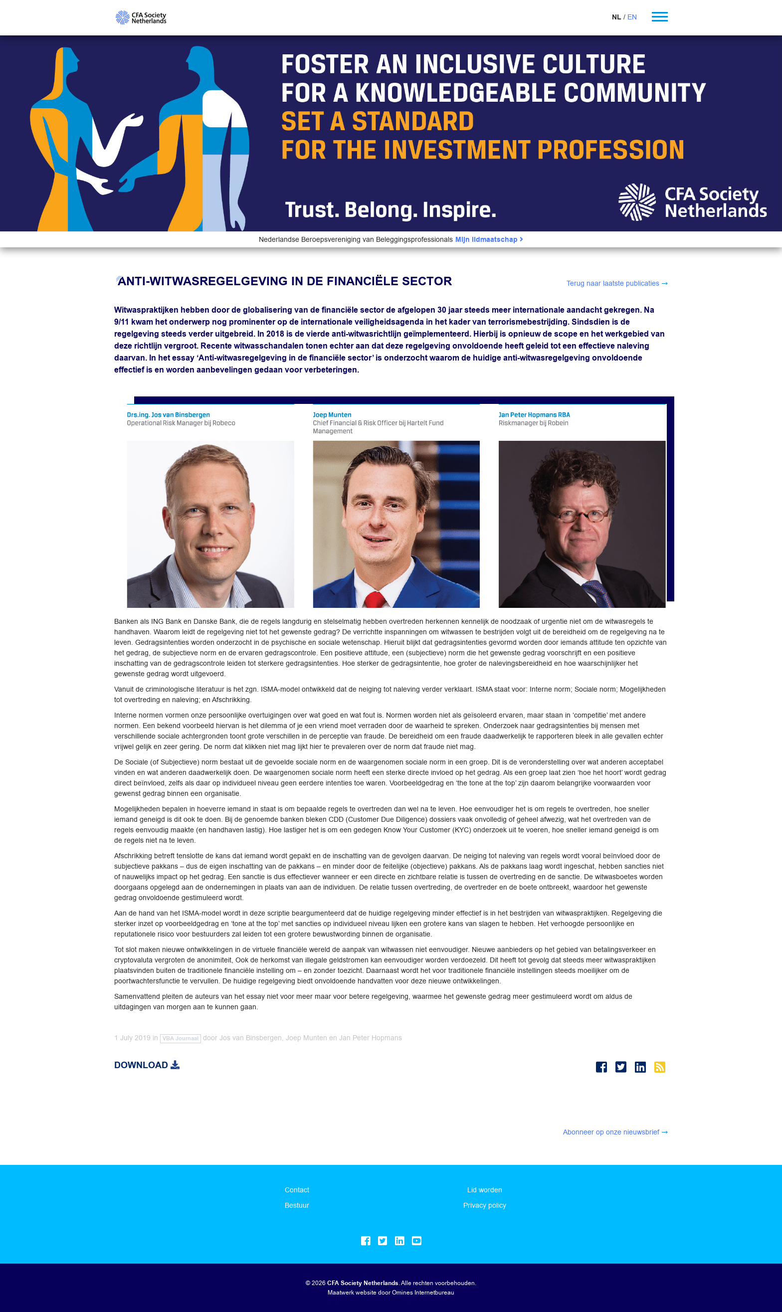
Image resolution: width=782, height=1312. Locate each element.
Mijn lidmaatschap (489, 239)
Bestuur (297, 1205)
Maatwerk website (352, 1292)
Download (147, 1065)
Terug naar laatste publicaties (613, 283)
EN (632, 17)
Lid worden (484, 1190)
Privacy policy (484, 1205)
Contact (297, 1190)
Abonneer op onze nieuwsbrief (611, 1132)
